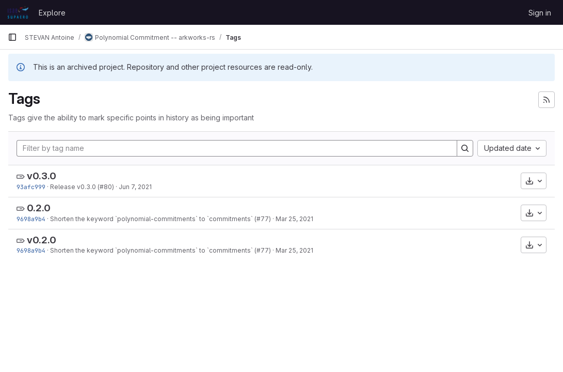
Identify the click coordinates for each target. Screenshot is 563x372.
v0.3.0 (41, 176)
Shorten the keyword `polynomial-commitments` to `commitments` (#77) (160, 219)
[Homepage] (18, 12)
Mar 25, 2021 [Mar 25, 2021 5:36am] (294, 219)
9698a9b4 (31, 219)
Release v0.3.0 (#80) (82, 187)
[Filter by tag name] (237, 148)
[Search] (465, 148)
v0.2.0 (41, 240)
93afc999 (31, 187)
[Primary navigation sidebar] (12, 37)
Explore (52, 12)
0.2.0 (39, 208)
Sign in (539, 12)
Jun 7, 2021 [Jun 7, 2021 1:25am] (135, 187)
